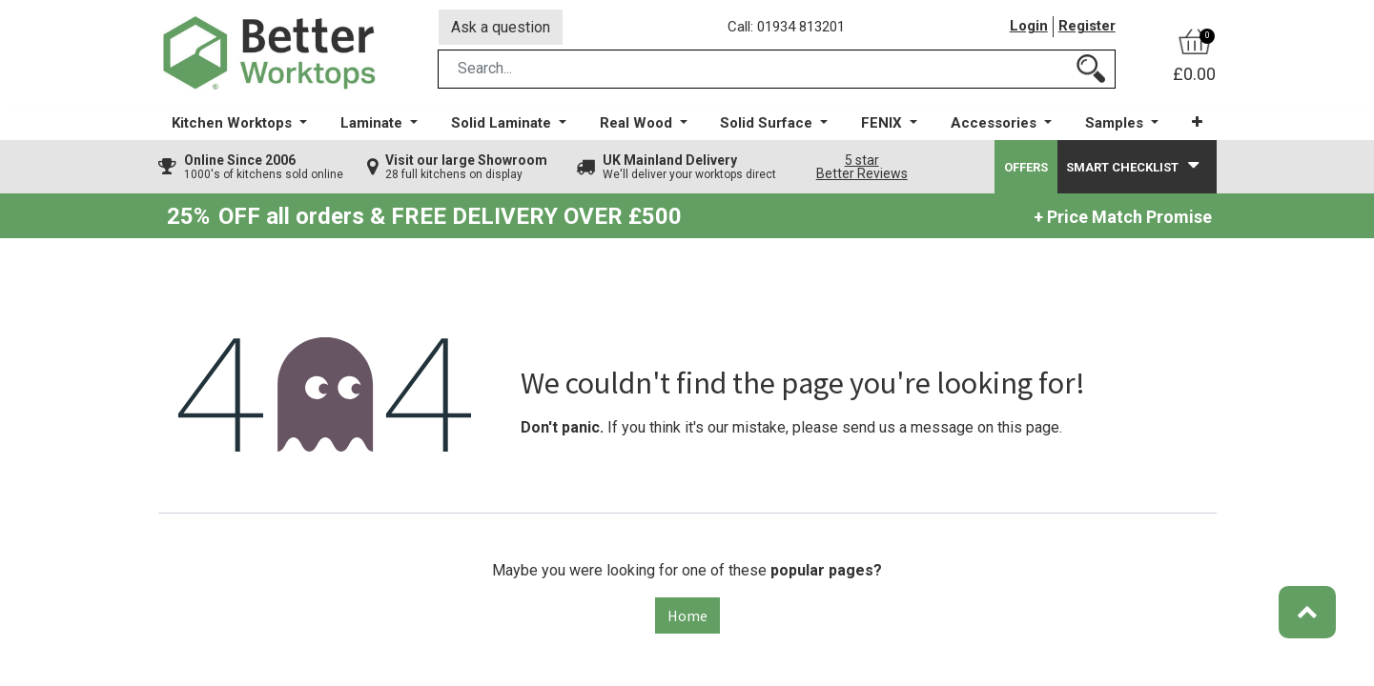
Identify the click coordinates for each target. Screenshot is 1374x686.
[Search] (1091, 70)
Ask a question (500, 27)
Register (1087, 27)
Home (687, 616)
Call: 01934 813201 (787, 27)
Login (1029, 27)
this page (1028, 428)
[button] (1197, 123)
